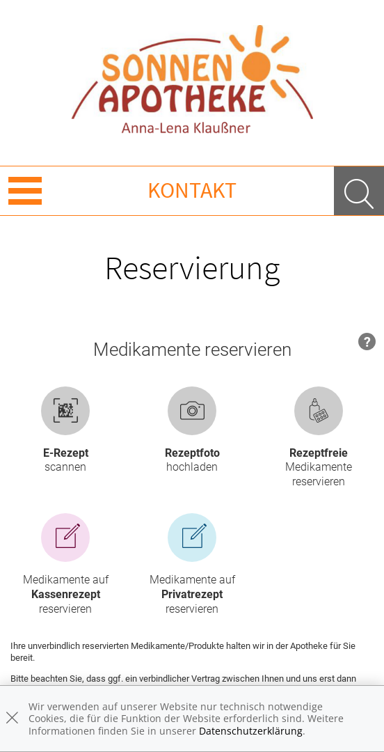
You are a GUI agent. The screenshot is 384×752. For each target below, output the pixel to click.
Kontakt (192, 190)
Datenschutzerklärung (251, 730)
